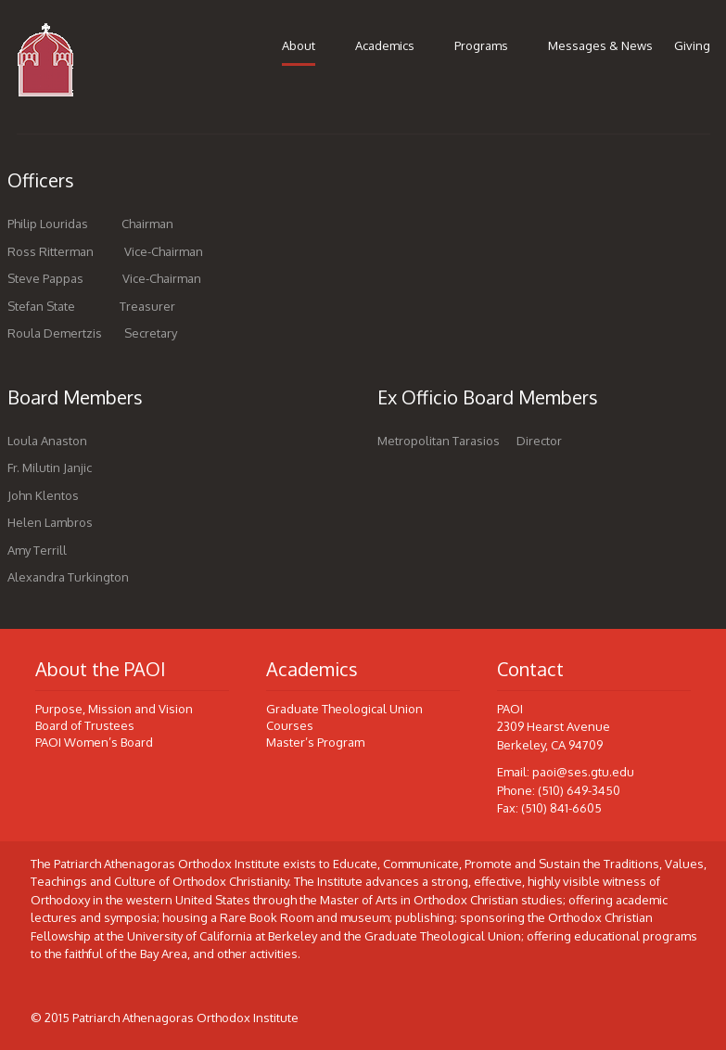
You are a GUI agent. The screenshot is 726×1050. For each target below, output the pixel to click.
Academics (384, 45)
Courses (289, 725)
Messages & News (600, 45)
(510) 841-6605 (561, 807)
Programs (481, 45)
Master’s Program (315, 742)
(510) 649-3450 (579, 790)
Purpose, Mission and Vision (114, 708)
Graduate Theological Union (344, 708)
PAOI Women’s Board (94, 742)
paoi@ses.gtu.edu (583, 771)
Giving (692, 45)
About (298, 45)
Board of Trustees (84, 725)
